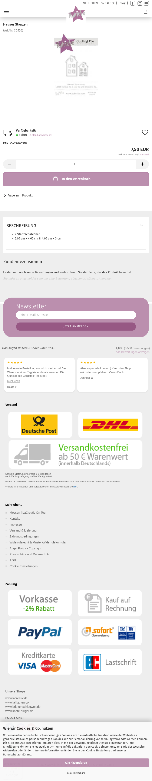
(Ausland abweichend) (40, 135)
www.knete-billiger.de (19, 711)
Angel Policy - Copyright (25, 548)
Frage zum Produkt (20, 195)
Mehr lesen (18, 381)
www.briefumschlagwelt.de (22, 706)
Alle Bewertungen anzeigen (132, 352)
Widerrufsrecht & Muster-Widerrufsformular (38, 542)
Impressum (17, 524)
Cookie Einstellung (76, 773)
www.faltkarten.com (18, 702)
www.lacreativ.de (16, 698)
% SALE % (108, 3)
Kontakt (15, 518)
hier (75, 486)
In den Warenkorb (71, 178)
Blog (122, 3)
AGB (13, 560)
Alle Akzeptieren (76, 763)
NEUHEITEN (90, 3)
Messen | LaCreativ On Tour (28, 512)
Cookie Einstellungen (24, 566)
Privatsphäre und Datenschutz (30, 554)
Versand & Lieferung (23, 530)
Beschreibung (21, 225)
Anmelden (105, 278)
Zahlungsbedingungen (24, 536)
